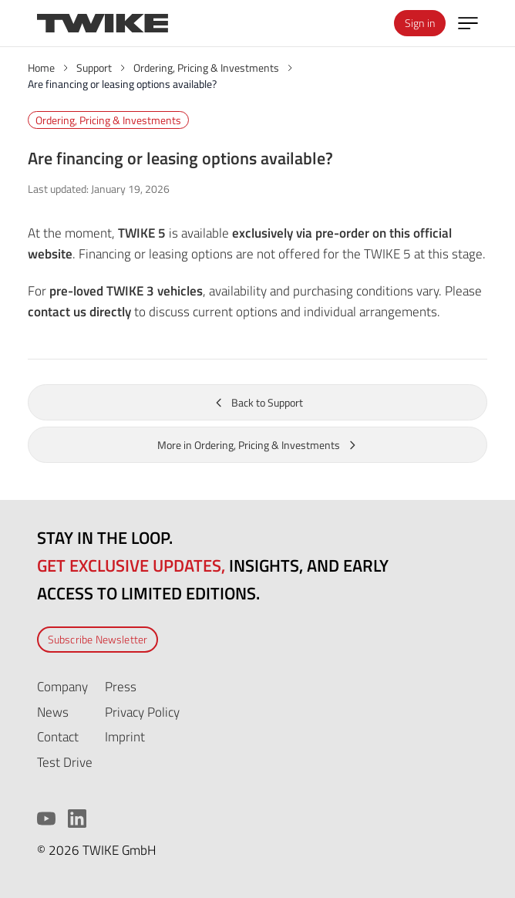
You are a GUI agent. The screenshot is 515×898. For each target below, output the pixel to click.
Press (120, 686)
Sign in (420, 23)
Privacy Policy (142, 711)
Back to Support (258, 402)
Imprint (125, 736)
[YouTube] (46, 818)
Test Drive (65, 761)
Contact (58, 736)
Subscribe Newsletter (98, 639)
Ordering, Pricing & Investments (108, 120)
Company (62, 686)
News (53, 711)
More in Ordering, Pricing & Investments (257, 445)
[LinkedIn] (77, 818)
